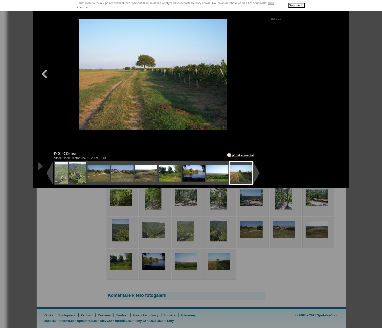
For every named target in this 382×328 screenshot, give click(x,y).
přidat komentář (243, 155)
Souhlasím (296, 5)
